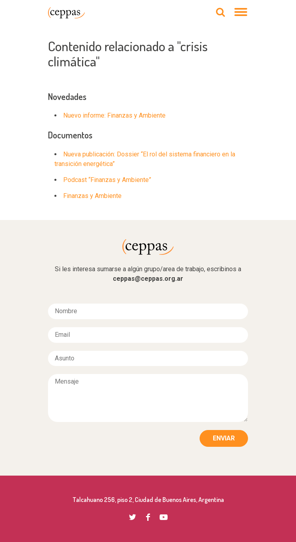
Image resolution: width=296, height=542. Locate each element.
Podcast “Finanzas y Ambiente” (107, 180)
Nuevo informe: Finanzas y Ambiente (114, 115)
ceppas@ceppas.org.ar (148, 278)
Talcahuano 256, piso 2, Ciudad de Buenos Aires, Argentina (148, 500)
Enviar (224, 438)
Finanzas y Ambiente (92, 196)
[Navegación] (241, 12)
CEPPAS (66, 13)
